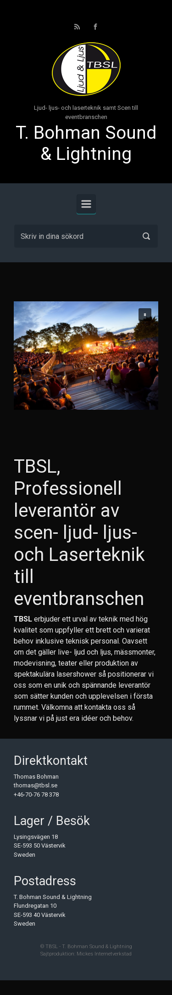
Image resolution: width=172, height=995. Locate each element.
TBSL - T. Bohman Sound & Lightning (88, 947)
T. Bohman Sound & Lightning (86, 143)
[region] (86, 355)
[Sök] (86, 236)
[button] (145, 314)
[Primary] (86, 204)
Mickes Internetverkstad (104, 954)
